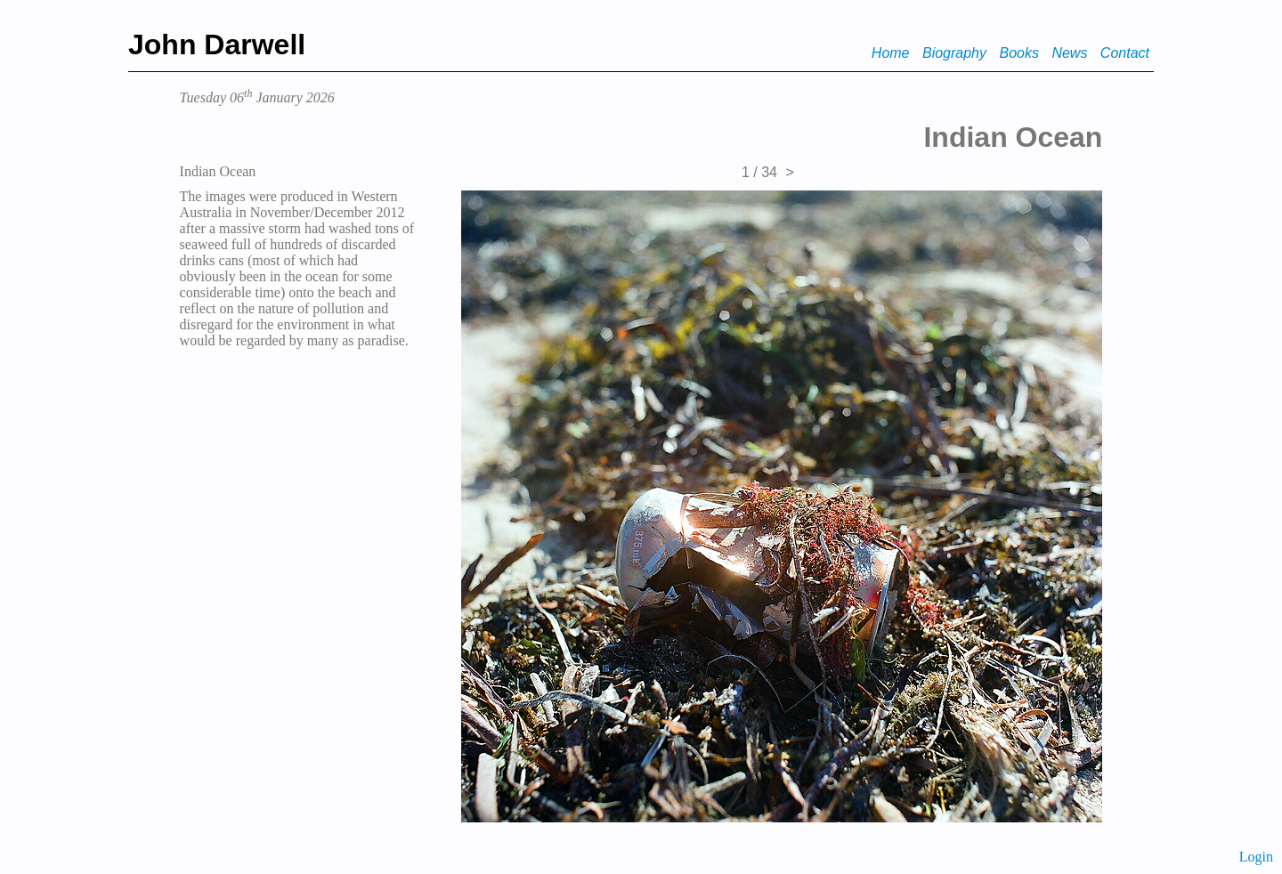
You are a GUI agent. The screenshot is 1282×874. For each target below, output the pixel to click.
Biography (954, 53)
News (1069, 53)
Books (1018, 53)
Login (1256, 856)
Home (891, 53)
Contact (1124, 53)
